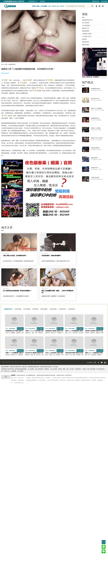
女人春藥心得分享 (86, 36)
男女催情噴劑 (26, 309)
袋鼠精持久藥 (94, 167)
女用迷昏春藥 (17, 309)
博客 (6, 64)
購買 (36, 90)
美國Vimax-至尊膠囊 (96, 108)
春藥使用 (84, 39)
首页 (2, 64)
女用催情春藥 (52, 309)
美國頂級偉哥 (94, 157)
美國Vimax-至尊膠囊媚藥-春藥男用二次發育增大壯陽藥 (80, 330)
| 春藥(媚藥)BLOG (32, 1)
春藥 (5, 80)
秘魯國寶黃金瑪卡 (95, 88)
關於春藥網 (104, 1)
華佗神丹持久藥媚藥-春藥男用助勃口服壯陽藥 (38, 352)
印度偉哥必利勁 (95, 177)
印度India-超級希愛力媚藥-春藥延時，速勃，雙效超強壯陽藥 (62, 352)
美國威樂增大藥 (95, 118)
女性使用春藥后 (86, 25)
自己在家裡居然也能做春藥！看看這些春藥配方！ (17, 290)
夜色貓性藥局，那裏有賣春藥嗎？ (52, 255)
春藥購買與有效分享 (87, 20)
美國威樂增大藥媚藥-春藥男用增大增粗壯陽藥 (58, 330)
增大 (5, 115)
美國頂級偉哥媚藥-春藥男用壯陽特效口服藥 (77, 352)
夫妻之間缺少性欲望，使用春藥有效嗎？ (15, 255)
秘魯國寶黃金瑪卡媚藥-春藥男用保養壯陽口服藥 (18, 330)
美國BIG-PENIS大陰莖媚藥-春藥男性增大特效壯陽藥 (40, 330)
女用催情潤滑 (62, 309)
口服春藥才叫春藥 (86, 33)
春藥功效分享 (85, 28)
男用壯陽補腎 (43, 309)
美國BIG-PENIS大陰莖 (96, 138)
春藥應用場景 (12, 64)
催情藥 (50, 80)
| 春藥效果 (42, 1)
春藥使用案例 (85, 44)
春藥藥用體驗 (85, 31)
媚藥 (29, 80)
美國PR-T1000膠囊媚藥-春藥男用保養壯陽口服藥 (18, 352)
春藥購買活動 (95, 1)
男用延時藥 (35, 309)
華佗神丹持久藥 (95, 98)
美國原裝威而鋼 (95, 148)
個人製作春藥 (85, 22)
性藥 (40, 88)
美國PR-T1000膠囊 (95, 128)
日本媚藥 (23, 83)
